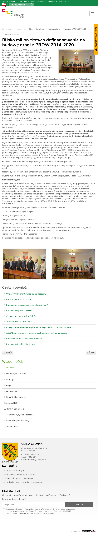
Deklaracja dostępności (58, 1)
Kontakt (41, 1)
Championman (11, 391)
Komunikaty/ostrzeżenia (15, 373)
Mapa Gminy (29, 1)
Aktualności (21, 29)
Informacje (9, 379)
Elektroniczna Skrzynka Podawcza (19, 474)
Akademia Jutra (11, 426)
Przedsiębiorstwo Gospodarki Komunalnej (23, 482)
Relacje (7, 385)
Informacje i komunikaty (15, 397)
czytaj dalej (52, 513)
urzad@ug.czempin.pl (36, 459)
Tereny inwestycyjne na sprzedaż (19, 414)
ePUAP (19, 1)
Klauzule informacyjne (14, 470)
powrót (8, 352)
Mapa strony (9, 1)
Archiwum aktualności (14, 408)
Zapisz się (78, 504)
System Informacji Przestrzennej (18, 478)
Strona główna (7, 29)
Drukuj (90, 352)
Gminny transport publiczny (16, 420)
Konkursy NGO (11, 403)
